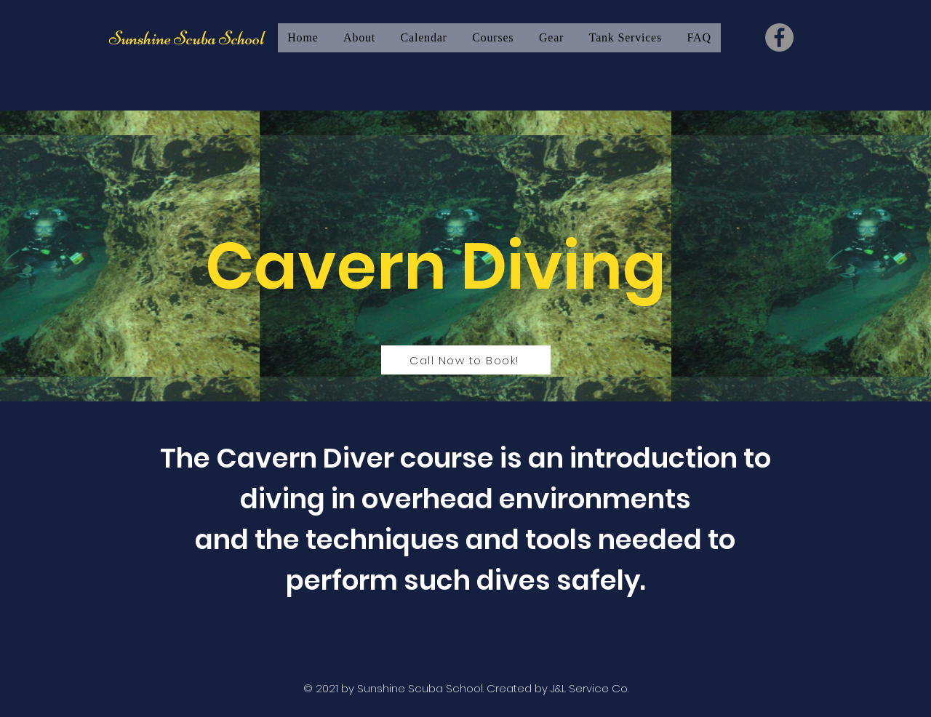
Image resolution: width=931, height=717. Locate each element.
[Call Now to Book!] (466, 359)
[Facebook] (779, 37)
